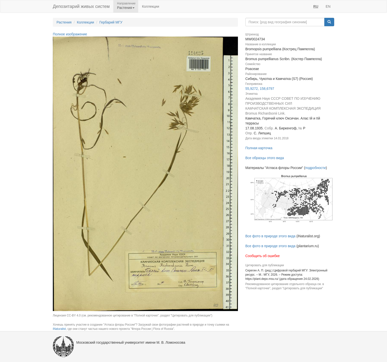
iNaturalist (59, 329)
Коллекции (150, 6)
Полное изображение (70, 34)
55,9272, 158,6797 (259, 89)
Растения (64, 22)
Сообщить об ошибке (262, 256)
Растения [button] (126, 8)
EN (328, 6)
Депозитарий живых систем (81, 6)
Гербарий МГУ (110, 22)
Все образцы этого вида (264, 158)
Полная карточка (258, 148)
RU (315, 6)
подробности (315, 168)
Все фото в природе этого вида (270, 236)
